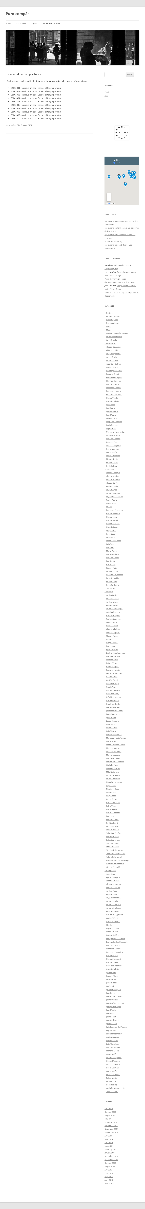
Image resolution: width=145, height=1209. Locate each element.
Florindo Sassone (113, 381)
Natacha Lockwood (114, 782)
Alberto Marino (112, 476)
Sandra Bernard (112, 829)
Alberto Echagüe (113, 472)
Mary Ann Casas (113, 758)
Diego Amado (112, 642)
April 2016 (109, 1108)
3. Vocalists (109, 469)
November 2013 (111, 1159)
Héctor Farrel (111, 517)
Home (8, 23)
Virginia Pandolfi (113, 867)
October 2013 (110, 1163)
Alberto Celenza (112, 880)
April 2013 (109, 1180)
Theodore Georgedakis (115, 853)
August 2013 (110, 1166)
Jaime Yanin (111, 972)
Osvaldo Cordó (112, 557)
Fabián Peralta (112, 659)
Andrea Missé (112, 602)
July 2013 (108, 1169)
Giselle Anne (111, 687)
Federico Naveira (113, 670)
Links (108, 326)
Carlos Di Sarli (112, 367)
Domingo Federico (114, 370)
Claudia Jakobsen (113, 629)
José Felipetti (111, 982)
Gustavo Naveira (113, 690)
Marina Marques (113, 755)
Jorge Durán (111, 530)
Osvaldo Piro (111, 442)
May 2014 (109, 1139)
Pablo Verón (111, 806)
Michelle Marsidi (113, 768)
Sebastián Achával (113, 833)
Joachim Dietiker (113, 707)
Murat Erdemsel (113, 778)
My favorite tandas (114, 336)
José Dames (111, 979)
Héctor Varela (112, 398)
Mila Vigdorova (112, 772)
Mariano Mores (112, 1050)
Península (110, 816)
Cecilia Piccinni (112, 625)
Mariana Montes (113, 748)
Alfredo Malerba (113, 887)
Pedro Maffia (111, 452)
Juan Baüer (110, 993)
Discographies (112, 319)
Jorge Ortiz (110, 534)
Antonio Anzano (113, 493)
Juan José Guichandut (115, 1003)
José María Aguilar (113, 989)
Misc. (108, 330)
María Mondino (112, 741)
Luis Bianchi (111, 731)
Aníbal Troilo (111, 357)
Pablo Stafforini (111, 279)
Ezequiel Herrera (113, 656)
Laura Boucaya (112, 721)
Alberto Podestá (113, 479)
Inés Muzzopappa (113, 697)
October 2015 (110, 1112)
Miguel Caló (111, 428)
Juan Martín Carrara (114, 710)
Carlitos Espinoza (113, 619)
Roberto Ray (111, 581)
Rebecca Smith (112, 819)
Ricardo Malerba (113, 455)
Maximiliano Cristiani (115, 761)
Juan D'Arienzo (112, 411)
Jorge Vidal (110, 537)
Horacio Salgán (112, 401)
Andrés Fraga (111, 891)
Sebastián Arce (112, 836)
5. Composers (110, 870)
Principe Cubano (113, 1074)
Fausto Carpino (112, 666)
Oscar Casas (111, 792)
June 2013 (109, 1173)
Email (107, 92)
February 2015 (111, 1122)
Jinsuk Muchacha (113, 704)
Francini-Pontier (113, 384)
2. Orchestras (110, 343)
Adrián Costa (111, 595)
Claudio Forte (112, 636)
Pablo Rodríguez (113, 802)
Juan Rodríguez (112, 1020)
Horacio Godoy (112, 693)
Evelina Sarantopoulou (115, 653)
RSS (106, 95)
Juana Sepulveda (113, 714)
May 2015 (109, 1118)
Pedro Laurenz (112, 449)
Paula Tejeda (111, 809)
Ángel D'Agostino (113, 353)
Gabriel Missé (111, 676)
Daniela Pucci (111, 639)
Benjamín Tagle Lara (114, 914)
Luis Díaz (110, 547)
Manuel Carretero (113, 1047)
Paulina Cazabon (113, 812)
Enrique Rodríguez (114, 377)
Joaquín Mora (112, 976)
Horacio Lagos (112, 527)
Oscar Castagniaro (113, 1057)
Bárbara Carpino (113, 615)
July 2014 (108, 1135)
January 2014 (110, 1152)
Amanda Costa (112, 598)
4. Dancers (109, 591)
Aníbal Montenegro (114, 608)
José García (110, 408)
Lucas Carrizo (111, 727)
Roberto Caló (111, 1081)
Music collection (51, 23)
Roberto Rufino (112, 585)
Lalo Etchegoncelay (114, 1033)
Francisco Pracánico (114, 952)
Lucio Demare (112, 425)
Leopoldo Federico (114, 421)
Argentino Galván (113, 364)
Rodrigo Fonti (112, 823)
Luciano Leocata (113, 1037)
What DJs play (112, 340)
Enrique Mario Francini (115, 938)
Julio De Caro (111, 418)
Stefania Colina (112, 846)
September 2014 (111, 1132)
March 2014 (109, 1146)
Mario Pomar (111, 551)
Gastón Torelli (112, 680)
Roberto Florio (112, 571)
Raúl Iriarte (110, 564)
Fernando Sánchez (114, 673)
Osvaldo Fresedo (113, 438)
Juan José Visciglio (113, 1006)
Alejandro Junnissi (113, 884)
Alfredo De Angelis (113, 347)
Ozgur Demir (111, 799)
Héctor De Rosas (113, 513)
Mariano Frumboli (113, 751)
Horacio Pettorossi (114, 965)
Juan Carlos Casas (113, 540)
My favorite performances (117, 333)
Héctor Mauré (112, 520)
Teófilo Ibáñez (112, 1091)
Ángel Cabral (111, 894)
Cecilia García (111, 622)
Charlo (109, 506)
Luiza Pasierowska (113, 734)
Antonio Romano (113, 904)
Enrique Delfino (112, 935)
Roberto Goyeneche (114, 574)
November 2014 (111, 1129)
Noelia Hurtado (112, 789)
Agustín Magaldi (113, 877)
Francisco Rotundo (114, 394)
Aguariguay (111, 874)
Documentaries (112, 323)
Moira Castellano (113, 775)
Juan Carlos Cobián (114, 996)
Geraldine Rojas (112, 683)
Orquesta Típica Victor (115, 432)
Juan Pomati (111, 1016)
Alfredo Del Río (112, 483)
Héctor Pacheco (113, 523)
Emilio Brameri (112, 931)
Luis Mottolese (112, 1044)
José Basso (110, 404)
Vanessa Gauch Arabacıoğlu (117, 860)
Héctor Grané (112, 955)
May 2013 (109, 1176)
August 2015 (110, 1115)
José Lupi (110, 986)
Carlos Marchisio (113, 921)
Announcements (113, 316)
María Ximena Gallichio (115, 744)
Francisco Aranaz (113, 945)
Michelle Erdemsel (113, 765)
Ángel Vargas (111, 489)
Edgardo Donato (113, 374)
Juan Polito (110, 1013)
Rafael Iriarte (111, 1078)
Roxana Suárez (112, 826)
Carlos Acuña (111, 500)
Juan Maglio (111, 415)
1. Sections (109, 313)
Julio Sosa (110, 544)
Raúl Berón (110, 561)
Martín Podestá (112, 554)
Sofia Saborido (112, 843)
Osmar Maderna (113, 435)
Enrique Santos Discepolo (117, 942)
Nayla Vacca (111, 785)
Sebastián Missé (113, 840)
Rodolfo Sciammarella (115, 1088)
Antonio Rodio (112, 360)
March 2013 (109, 1183)
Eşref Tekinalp (112, 649)
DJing (34, 23)
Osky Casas (111, 795)
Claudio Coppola (113, 632)
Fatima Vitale (111, 663)
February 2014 (111, 1149)
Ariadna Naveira (113, 612)
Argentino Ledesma (114, 496)
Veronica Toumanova (115, 863)
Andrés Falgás (112, 486)
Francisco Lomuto (113, 391)
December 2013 (111, 1156)
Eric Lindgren (111, 646)
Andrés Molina (112, 605)
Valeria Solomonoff (114, 857)
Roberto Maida (112, 578)
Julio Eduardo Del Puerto (116, 1027)
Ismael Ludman (112, 700)
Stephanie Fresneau (114, 850)
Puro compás (17, 13)
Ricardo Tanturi (112, 459)
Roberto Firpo (112, 462)
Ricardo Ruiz (111, 568)
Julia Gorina (111, 717)
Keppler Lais (111, 1030)
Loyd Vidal (110, 724)
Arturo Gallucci (112, 911)
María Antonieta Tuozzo (116, 738)
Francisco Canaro (113, 387)
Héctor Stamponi (113, 959)
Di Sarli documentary (113, 241)
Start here (21, 23)
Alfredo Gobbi (112, 350)
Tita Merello (111, 588)
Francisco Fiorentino (114, 510)
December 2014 (111, 1125)
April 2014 (109, 1142)
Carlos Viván (111, 503)
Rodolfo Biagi (111, 466)
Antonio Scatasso (113, 908)
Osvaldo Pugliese (113, 445)
